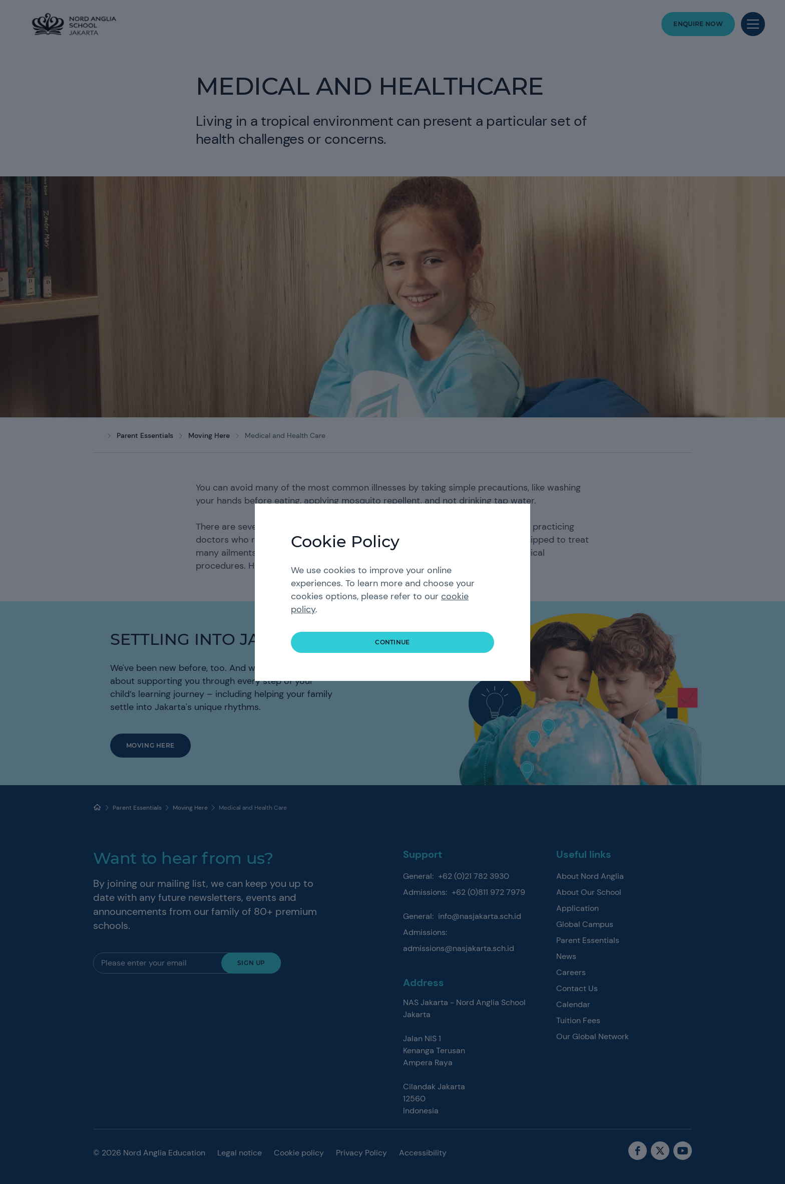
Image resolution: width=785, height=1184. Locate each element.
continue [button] (392, 642)
